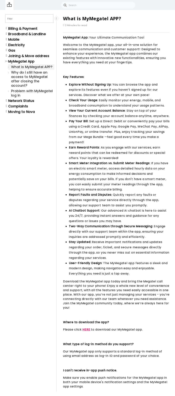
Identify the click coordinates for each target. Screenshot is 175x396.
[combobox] (98, 5)
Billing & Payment (22, 28)
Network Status (21, 101)
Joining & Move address (28, 56)
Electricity (16, 45)
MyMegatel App (21, 61)
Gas (11, 50)
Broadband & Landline (27, 34)
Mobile (13, 39)
